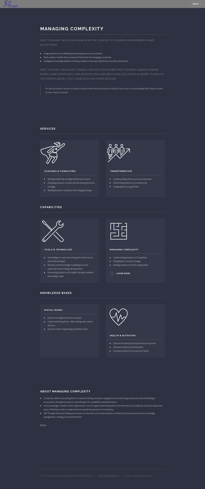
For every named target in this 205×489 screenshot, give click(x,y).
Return (43, 425)
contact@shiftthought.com (109, 475)
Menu (196, 4)
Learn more (123, 273)
